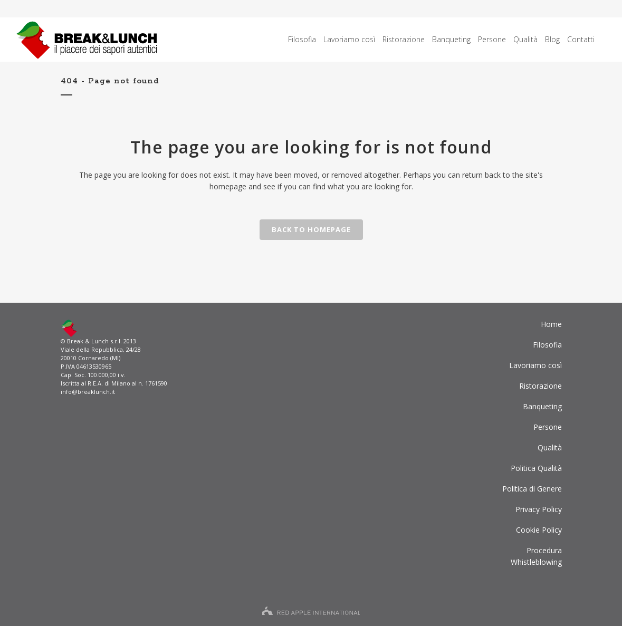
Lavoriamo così (535, 365)
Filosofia (547, 345)
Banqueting (542, 406)
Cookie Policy (539, 530)
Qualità (550, 447)
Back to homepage (311, 229)
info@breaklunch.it (88, 392)
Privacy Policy (538, 509)
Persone (547, 427)
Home (551, 324)
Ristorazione (540, 386)
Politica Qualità (536, 468)
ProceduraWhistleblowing (536, 556)
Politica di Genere (532, 489)
